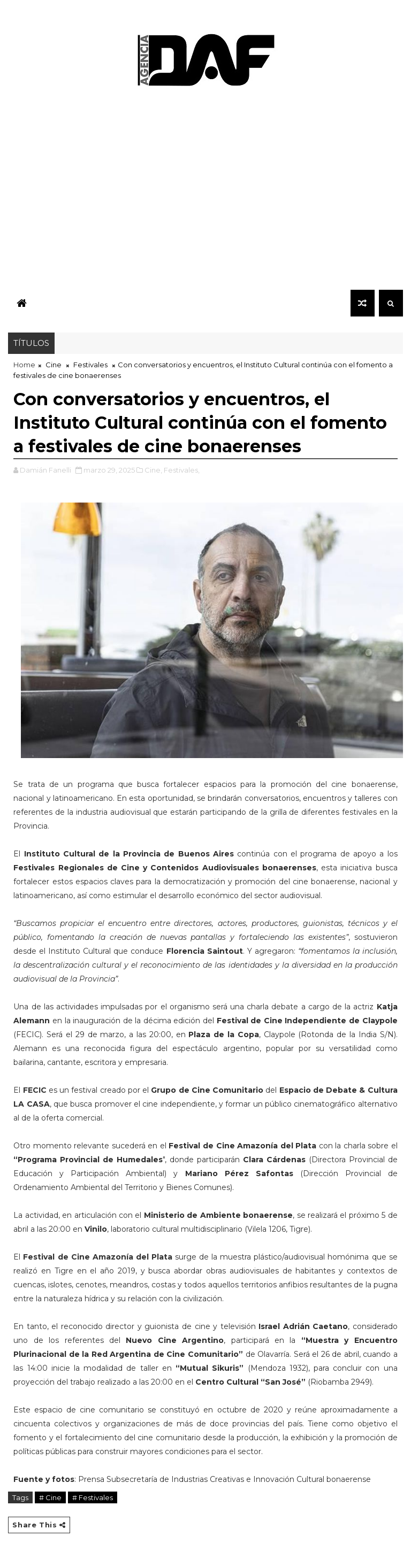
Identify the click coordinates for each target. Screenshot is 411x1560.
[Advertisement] (205, 192)
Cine (53, 364)
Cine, (153, 470)
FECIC (36, 1090)
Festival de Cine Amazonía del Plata (97, 1257)
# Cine (50, 1497)
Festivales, (182, 470)
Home (24, 364)
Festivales (90, 364)
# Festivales (92, 1497)
